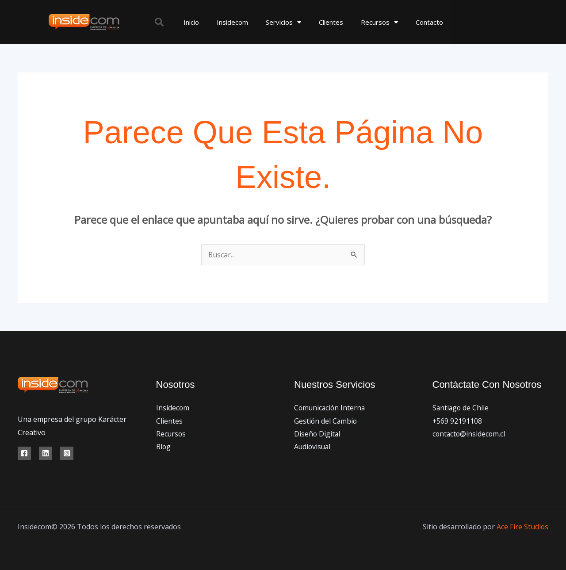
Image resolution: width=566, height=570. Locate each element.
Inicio (191, 22)
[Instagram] (66, 453)
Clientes (331, 22)
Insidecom (232, 22)
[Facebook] (24, 453)
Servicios (283, 22)
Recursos (379, 22)
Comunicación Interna (330, 408)
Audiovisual (313, 447)
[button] (159, 22)
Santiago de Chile (461, 408)
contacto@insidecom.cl (469, 434)
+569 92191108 (457, 421)
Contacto (429, 22)
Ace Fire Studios (522, 527)
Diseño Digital (317, 434)
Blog (164, 447)
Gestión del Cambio (326, 421)
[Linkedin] (45, 453)
